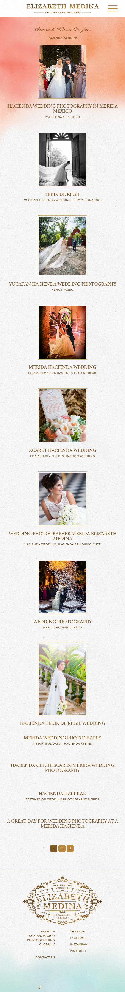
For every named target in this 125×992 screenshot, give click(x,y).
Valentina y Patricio (62, 117)
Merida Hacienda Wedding (62, 367)
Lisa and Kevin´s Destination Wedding (62, 456)
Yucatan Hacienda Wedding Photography (62, 284)
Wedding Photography (62, 622)
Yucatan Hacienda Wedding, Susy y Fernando (62, 200)
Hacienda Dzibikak (62, 794)
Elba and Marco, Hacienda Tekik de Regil (62, 373)
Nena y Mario (63, 290)
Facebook (78, 938)
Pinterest (78, 951)
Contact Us (45, 957)
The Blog (78, 931)
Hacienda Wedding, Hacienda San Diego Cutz (62, 544)
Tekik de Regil (62, 194)
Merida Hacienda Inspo (62, 627)
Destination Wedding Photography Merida (62, 799)
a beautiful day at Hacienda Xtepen (62, 743)
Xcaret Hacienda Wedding (62, 450)
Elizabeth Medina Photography (62, 8)
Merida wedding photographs (62, 738)
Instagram (79, 944)
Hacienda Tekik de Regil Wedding (62, 723)
